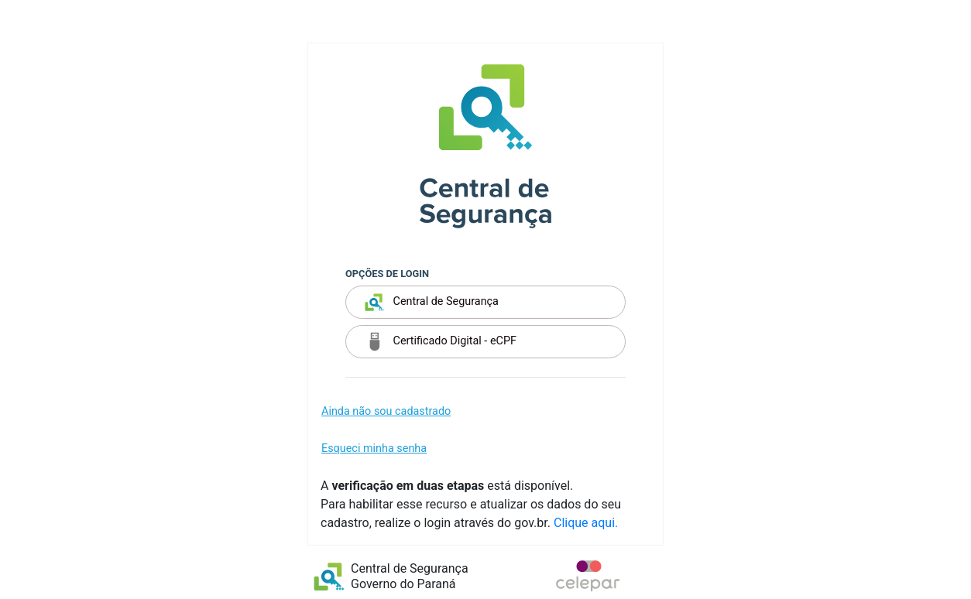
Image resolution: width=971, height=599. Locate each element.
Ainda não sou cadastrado (386, 411)
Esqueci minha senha (374, 448)
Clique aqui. (586, 522)
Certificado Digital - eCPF (440, 341)
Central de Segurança (432, 302)
